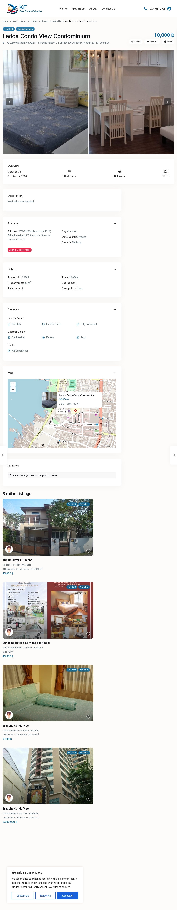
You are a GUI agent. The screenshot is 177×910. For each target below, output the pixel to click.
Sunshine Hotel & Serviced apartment (26, 642)
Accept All (67, 895)
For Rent (34, 21)
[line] (144, 871)
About (93, 8)
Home (63, 8)
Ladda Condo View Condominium (77, 395)
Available (56, 21)
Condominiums (19, 21)
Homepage (97, 869)
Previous (9, 101)
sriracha (81, 237)
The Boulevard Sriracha (17, 560)
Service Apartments (12, 647)
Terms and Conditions (138, 904)
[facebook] (135, 871)
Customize (23, 895)
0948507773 (156, 8)
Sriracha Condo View (16, 725)
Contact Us (108, 8)
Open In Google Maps (20, 250)
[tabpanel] (45, 102)
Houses (6, 565)
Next (167, 101)
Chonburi (45, 21)
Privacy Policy (160, 904)
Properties (78, 8)
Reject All (45, 895)
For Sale (23, 813)
